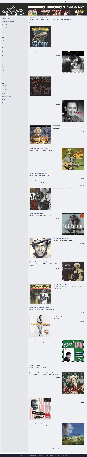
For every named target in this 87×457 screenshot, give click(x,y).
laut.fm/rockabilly (33, 455)
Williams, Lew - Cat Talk (34, 365)
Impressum (41, 455)
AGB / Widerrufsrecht (49, 455)
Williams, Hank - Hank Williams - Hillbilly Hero (39, 148)
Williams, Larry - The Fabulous (36, 340)
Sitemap (4, 34)
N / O (3, 68)
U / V (3, 81)
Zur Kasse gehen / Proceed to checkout (10, 30)
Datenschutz (57, 455)
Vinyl (3, 37)
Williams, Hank (56, 125)
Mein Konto (4, 24)
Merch (3, 99)
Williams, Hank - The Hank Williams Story (62, 284)
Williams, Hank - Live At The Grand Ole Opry (62, 188)
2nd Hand (4, 102)
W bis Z (3, 83)
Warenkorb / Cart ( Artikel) (8, 21)
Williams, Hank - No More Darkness (60, 238)
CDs (3, 40)
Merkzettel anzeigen (6, 27)
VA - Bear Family (5, 89)
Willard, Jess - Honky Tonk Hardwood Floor (38, 99)
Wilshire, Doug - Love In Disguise (36, 423)
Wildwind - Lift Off (57, 26)
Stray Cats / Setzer (5, 76)
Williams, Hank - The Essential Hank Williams (39, 261)
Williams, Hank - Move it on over (36, 213)
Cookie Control (64, 455)
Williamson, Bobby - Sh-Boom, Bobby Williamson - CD (41, 372)
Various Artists (4, 85)
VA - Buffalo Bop (5, 87)
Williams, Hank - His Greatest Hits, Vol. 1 (38, 173)
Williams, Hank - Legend (34, 180)
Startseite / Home (6, 18)
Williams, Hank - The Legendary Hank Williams (39, 307)
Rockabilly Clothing (6, 96)
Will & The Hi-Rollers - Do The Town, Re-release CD (40, 50)
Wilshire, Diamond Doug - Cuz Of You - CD (62, 397)
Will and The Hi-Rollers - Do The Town (61, 76)
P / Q (3, 70)
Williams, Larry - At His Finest (59, 314)
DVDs (3, 93)
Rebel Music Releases (24, 455)
